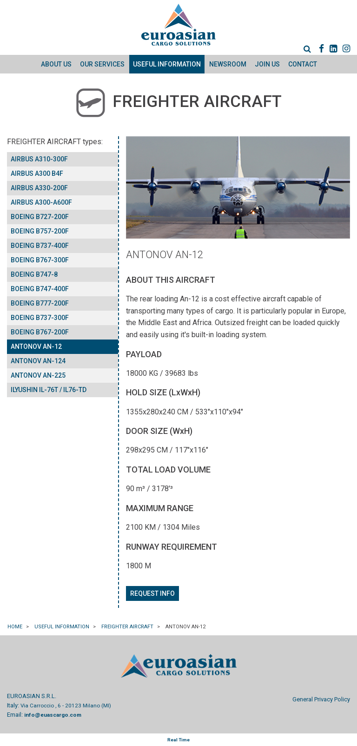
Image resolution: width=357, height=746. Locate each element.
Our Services (102, 64)
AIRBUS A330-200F (39, 188)
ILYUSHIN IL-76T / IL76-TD (48, 389)
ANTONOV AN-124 (38, 361)
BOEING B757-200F (40, 231)
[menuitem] (302, 48)
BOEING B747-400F (40, 289)
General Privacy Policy (321, 699)
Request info (152, 593)
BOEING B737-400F (40, 245)
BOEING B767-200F (40, 332)
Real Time (178, 739)
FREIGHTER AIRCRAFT (128, 627)
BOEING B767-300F (40, 260)
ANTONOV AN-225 (38, 375)
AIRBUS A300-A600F (41, 202)
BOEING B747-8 (34, 274)
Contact (302, 64)
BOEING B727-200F (40, 216)
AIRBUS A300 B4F (37, 173)
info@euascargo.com (52, 715)
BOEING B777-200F (40, 303)
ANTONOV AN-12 (36, 346)
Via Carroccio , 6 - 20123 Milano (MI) (65, 705)
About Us (56, 64)
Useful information (167, 64)
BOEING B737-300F (40, 317)
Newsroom (227, 64)
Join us (267, 64)
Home (15, 627)
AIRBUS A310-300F (39, 159)
